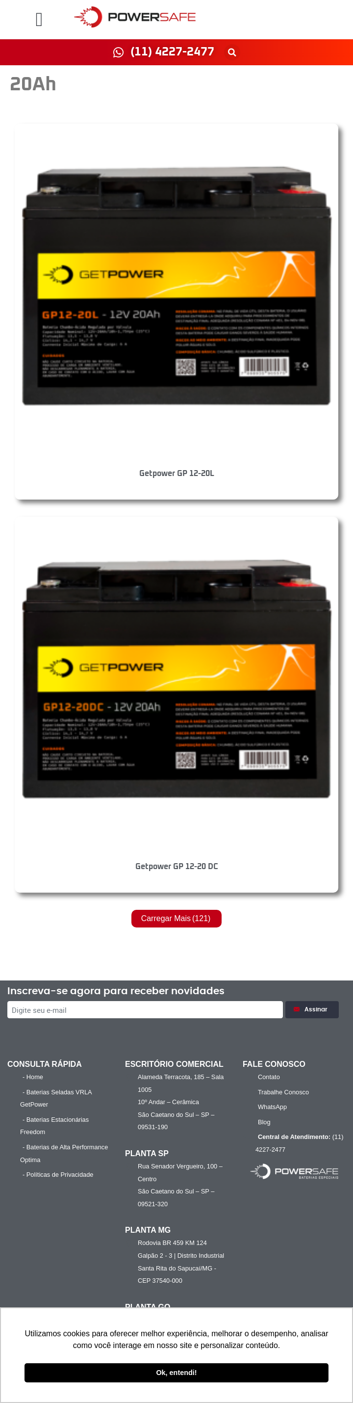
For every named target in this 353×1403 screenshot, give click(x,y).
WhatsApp (272, 1107)
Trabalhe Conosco (283, 1092)
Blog (264, 1122)
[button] (39, 19)
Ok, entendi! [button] (176, 1373)
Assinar (312, 1009)
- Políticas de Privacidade (58, 1174)
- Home (33, 1077)
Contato (269, 1077)
